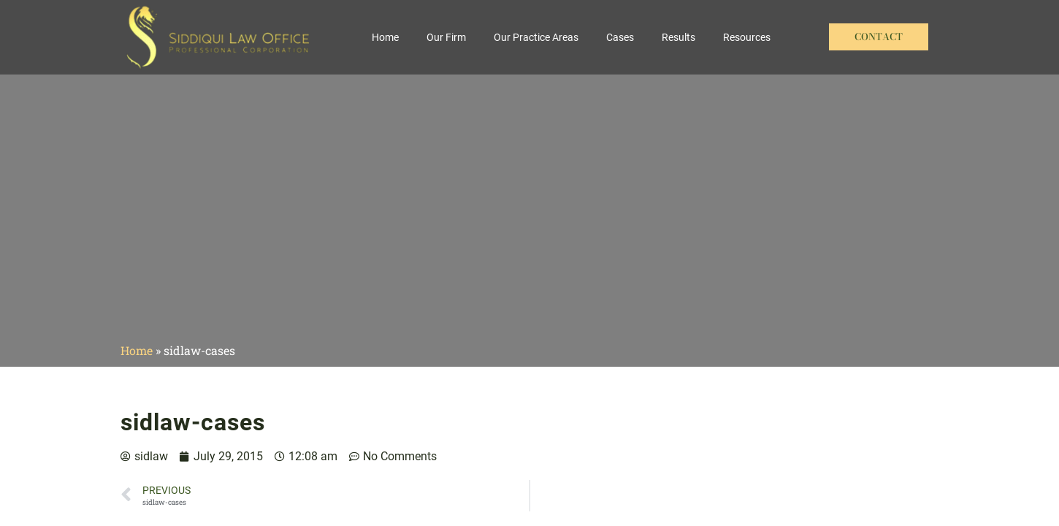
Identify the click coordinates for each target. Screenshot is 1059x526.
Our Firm (446, 37)
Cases (620, 37)
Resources (747, 37)
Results (678, 37)
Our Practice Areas (536, 37)
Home (385, 37)
